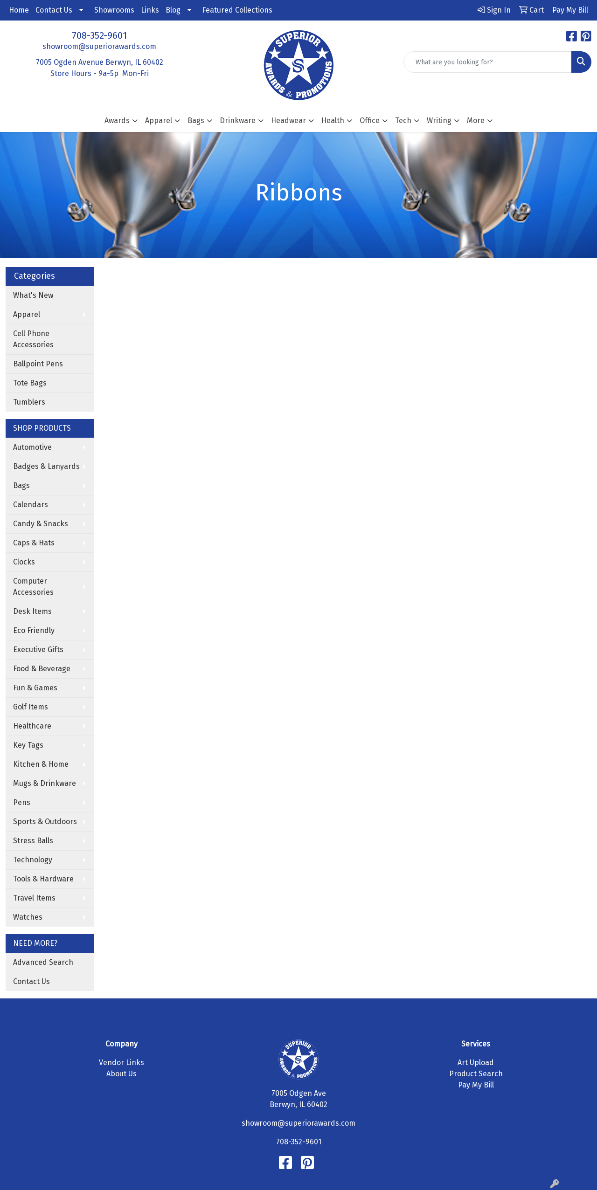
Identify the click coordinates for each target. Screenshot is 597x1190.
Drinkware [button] (238, 120)
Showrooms (114, 10)
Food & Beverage (41, 668)
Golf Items (30, 706)
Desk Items (32, 611)
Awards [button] (117, 120)
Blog (173, 10)
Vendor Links (121, 1062)
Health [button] (332, 120)
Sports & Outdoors (45, 821)
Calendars (30, 504)
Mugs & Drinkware (44, 783)
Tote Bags (30, 382)
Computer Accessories (33, 587)
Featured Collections (237, 10)
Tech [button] (403, 120)
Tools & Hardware (43, 878)
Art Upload (476, 1062)
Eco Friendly (34, 630)
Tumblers (29, 402)
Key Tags (28, 745)
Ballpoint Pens (38, 363)
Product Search (476, 1073)
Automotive (32, 447)
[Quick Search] (487, 62)
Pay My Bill (476, 1084)
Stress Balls (33, 840)
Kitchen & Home (41, 764)
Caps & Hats (34, 542)
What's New (33, 295)
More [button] (476, 120)
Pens (21, 802)
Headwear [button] (288, 120)
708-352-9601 (99, 35)
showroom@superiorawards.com (99, 46)
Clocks (24, 561)
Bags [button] (195, 120)
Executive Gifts (38, 649)
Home (19, 10)
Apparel (26, 314)
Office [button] (370, 120)
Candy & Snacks (40, 523)
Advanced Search (43, 962)
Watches (27, 917)
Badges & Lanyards (46, 466)
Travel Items (34, 898)
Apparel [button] (158, 120)
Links (150, 10)
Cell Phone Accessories (33, 339)
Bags (21, 485)
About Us (121, 1073)
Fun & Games (35, 687)
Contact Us (53, 10)
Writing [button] (439, 120)
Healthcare (32, 726)
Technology (32, 859)
